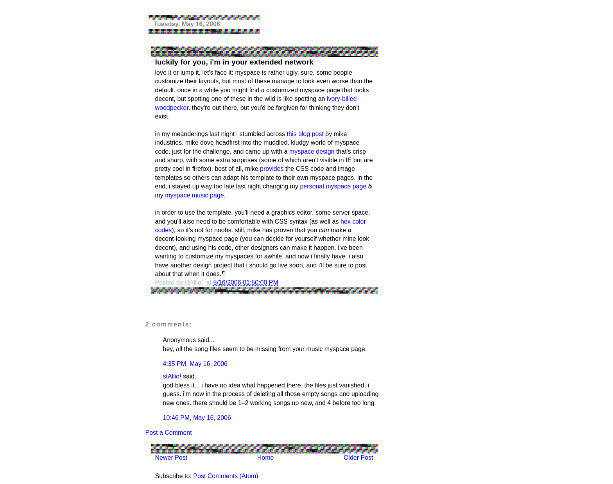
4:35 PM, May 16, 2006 (195, 363)
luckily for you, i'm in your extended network (234, 62)
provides (271, 168)
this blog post (305, 134)
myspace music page (194, 195)
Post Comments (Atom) (225, 476)
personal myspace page (333, 186)
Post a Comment (168, 432)
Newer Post (171, 457)
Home (265, 457)
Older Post (358, 457)
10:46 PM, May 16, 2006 (197, 417)
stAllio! (172, 376)
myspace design (312, 151)
